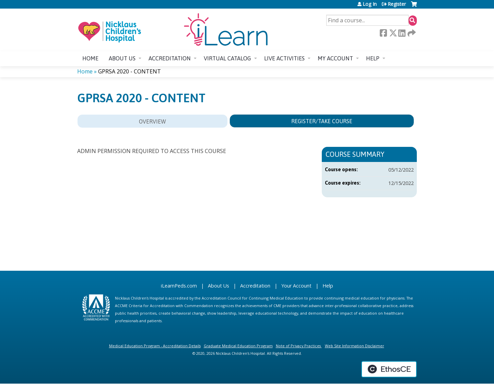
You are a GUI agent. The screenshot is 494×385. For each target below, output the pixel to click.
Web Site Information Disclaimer (354, 345)
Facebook (383, 33)
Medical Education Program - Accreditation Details (155, 345)
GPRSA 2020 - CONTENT (129, 71)
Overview (152, 121)
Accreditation (170, 58)
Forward (411, 33)
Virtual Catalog (227, 58)
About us (122, 58)
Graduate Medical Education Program (238, 345)
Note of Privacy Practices (298, 345)
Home (90, 58)
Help (372, 58)
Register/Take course (321, 121)
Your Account (296, 285)
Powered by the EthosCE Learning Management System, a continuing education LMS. (389, 369)
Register (397, 4)
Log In (370, 4)
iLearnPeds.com (179, 285)
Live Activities (284, 58)
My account (335, 58)
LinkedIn (401, 33)
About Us (218, 285)
